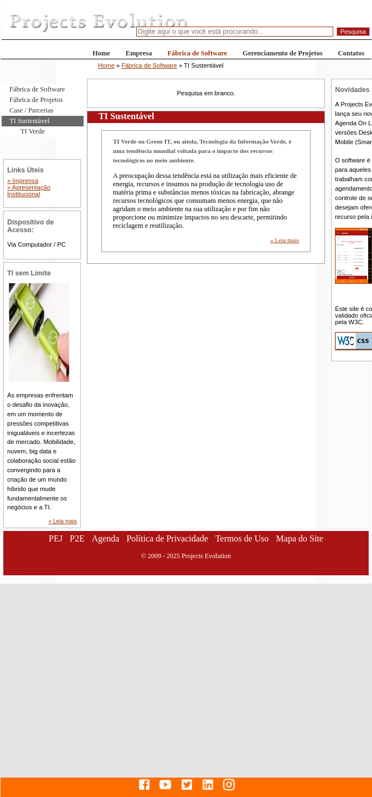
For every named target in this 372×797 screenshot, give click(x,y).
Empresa (139, 53)
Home (101, 53)
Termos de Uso (242, 538)
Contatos (351, 53)
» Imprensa (22, 180)
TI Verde (32, 131)
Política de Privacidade (167, 538)
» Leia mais (284, 240)
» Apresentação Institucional (28, 190)
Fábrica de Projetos (36, 100)
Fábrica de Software (197, 53)
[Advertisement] (105, 689)
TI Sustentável (29, 121)
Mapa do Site (299, 538)
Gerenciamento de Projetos (282, 53)
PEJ (56, 538)
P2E (77, 538)
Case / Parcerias (31, 110)
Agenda (106, 538)
